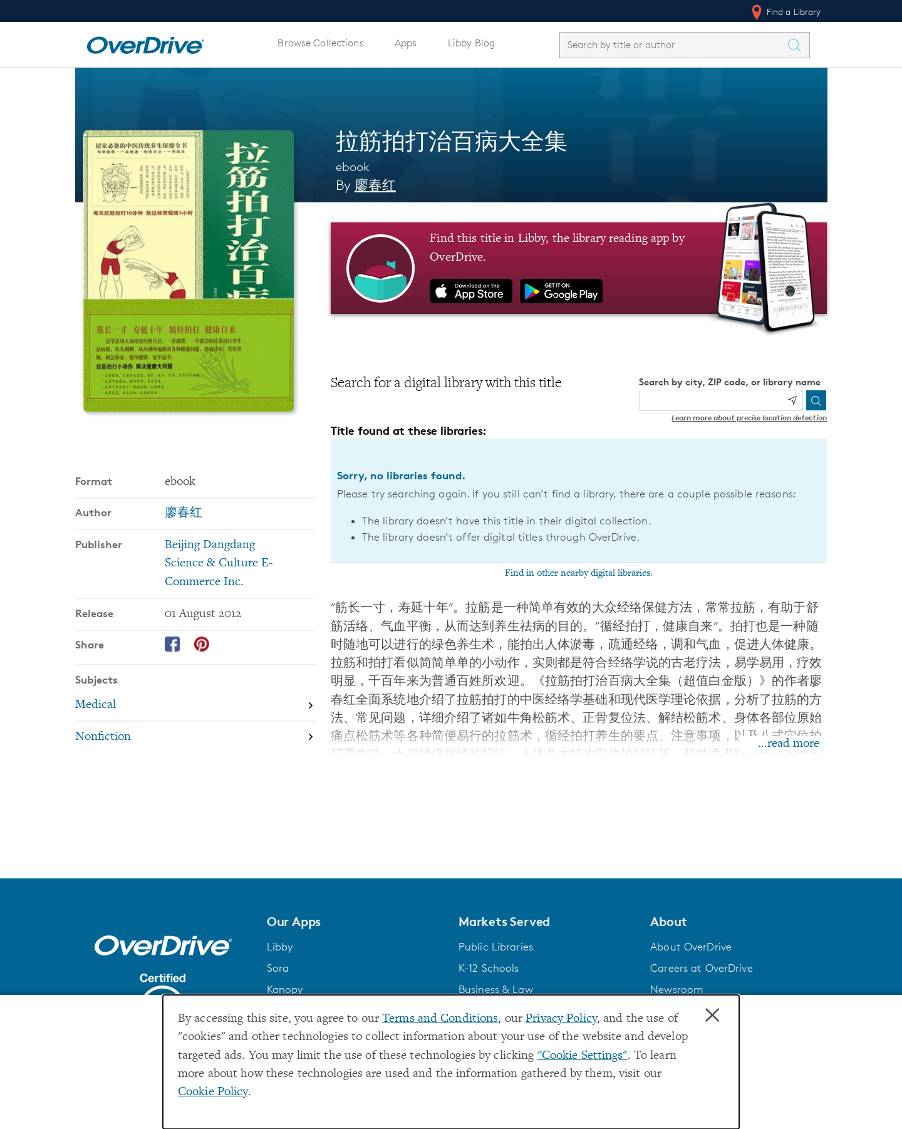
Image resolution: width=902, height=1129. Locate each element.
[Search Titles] (798, 45)
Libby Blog (471, 43)
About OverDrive (691, 946)
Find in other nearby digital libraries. (579, 573)
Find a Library (785, 11)
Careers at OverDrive (701, 968)
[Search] (816, 400)
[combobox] (673, 45)
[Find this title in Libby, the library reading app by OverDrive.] (579, 268)
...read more (788, 744)
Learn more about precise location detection (749, 417)
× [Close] (712, 1015)
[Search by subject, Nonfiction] (195, 737)
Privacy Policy (561, 1019)
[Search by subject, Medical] (195, 705)
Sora (278, 968)
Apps (406, 43)
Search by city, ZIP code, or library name (730, 382)
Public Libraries (496, 946)
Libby (280, 946)
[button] (355, 921)
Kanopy (285, 989)
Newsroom (676, 989)
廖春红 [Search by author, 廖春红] (375, 185)
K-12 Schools (489, 968)
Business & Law (496, 989)
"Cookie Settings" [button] (582, 1056)
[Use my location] (792, 400)
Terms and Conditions (440, 1019)
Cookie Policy (213, 1092)
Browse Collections (320, 43)
